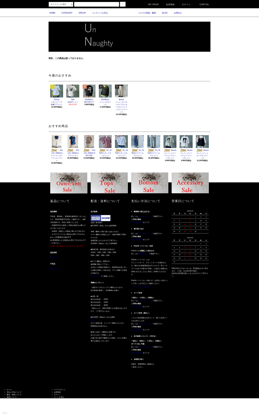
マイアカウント (60, 390)
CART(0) (202, 4)
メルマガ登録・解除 (145, 13)
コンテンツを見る (98, 13)
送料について (96, 276)
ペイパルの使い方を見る (140, 286)
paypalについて (143, 254)
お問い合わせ (59, 399)
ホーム (9, 390)
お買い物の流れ (137, 222)
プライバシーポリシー (15, 402)
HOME (52, 13)
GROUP (80, 13)
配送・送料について (14, 394)
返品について (55, 257)
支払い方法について (145, 216)
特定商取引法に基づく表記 (17, 399)
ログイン (184, 4)
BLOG (162, 13)
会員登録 (168, 4)
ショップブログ (12, 407)
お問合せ (176, 13)
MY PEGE (151, 4)
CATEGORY (64, 13)
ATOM (13, 409)
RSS (8, 409)
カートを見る (59, 397)
